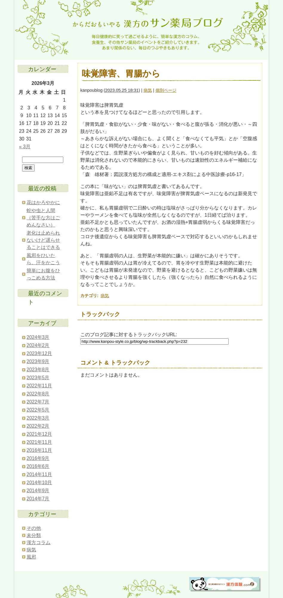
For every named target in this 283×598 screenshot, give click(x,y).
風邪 (31, 556)
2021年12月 (39, 434)
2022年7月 (38, 401)
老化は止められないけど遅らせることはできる (43, 240)
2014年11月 (39, 474)
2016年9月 (38, 458)
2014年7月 (38, 498)
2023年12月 (39, 353)
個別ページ (166, 90)
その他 (34, 528)
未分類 (34, 535)
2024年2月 (38, 345)
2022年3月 (38, 417)
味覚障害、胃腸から (121, 73)
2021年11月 (39, 442)
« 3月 (24, 146)
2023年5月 (38, 377)
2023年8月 (38, 369)
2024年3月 (38, 337)
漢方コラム (38, 542)
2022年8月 (38, 393)
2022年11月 (39, 385)
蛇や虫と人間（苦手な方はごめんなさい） (43, 217)
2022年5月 (38, 409)
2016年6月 (38, 466)
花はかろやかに (43, 202)
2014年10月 (39, 482)
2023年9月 (38, 361)
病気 (148, 90)
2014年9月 (38, 490)
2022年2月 (38, 426)
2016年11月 (39, 450)
